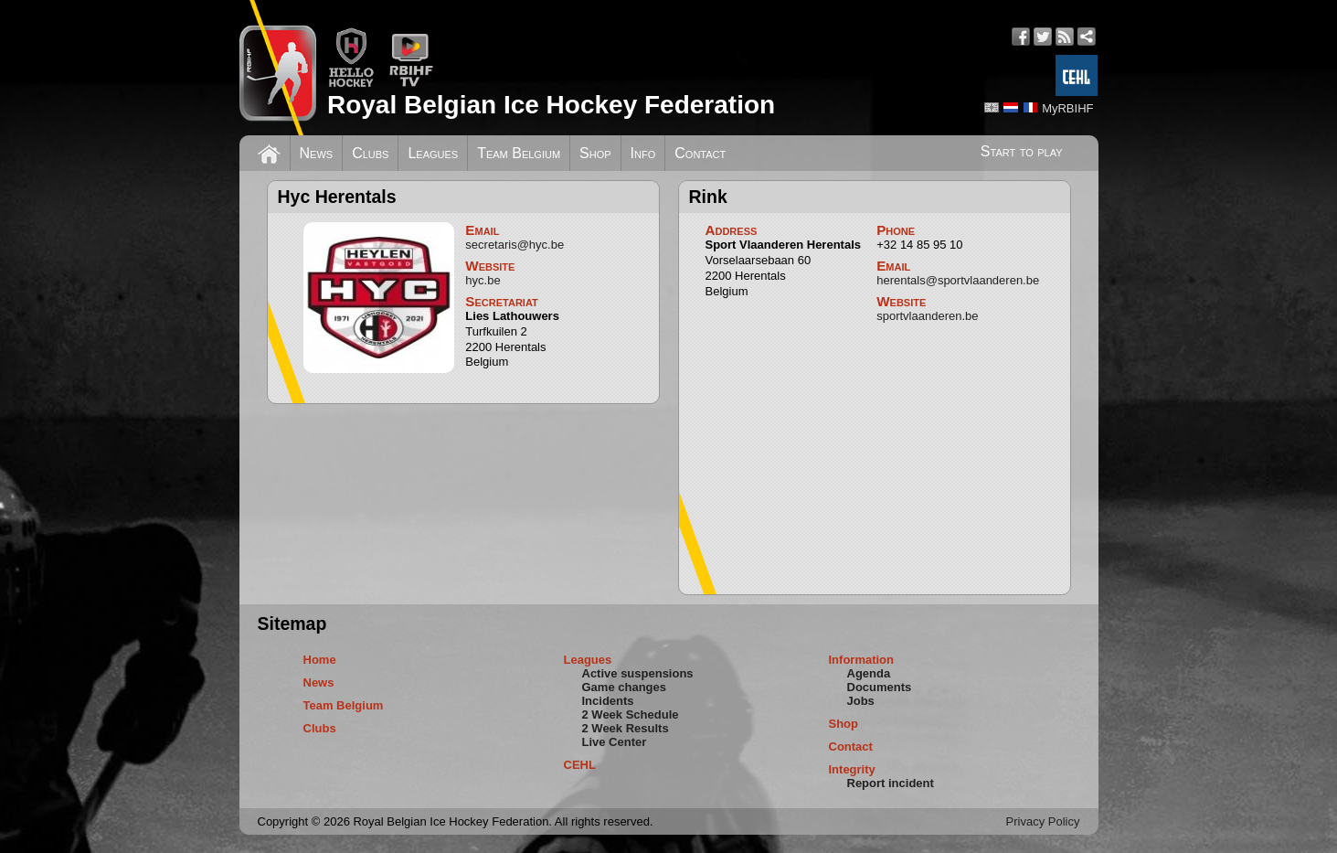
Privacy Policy (1043, 821)
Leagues (433, 153)
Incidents (608, 701)
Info (643, 153)
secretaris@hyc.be (514, 244)
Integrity (852, 769)
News (317, 153)
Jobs (861, 701)
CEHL (580, 765)
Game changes (624, 687)
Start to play (1022, 151)
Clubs (370, 153)
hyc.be (482, 280)
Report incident (890, 783)
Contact (700, 153)
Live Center (614, 742)
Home (319, 659)
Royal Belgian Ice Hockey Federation (551, 105)
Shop (595, 153)
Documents (879, 687)
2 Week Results (625, 728)
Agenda (869, 673)
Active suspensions (638, 673)
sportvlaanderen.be (927, 316)
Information (862, 659)
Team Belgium (518, 153)
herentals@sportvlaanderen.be (957, 280)
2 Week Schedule (630, 714)
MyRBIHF (1067, 108)
